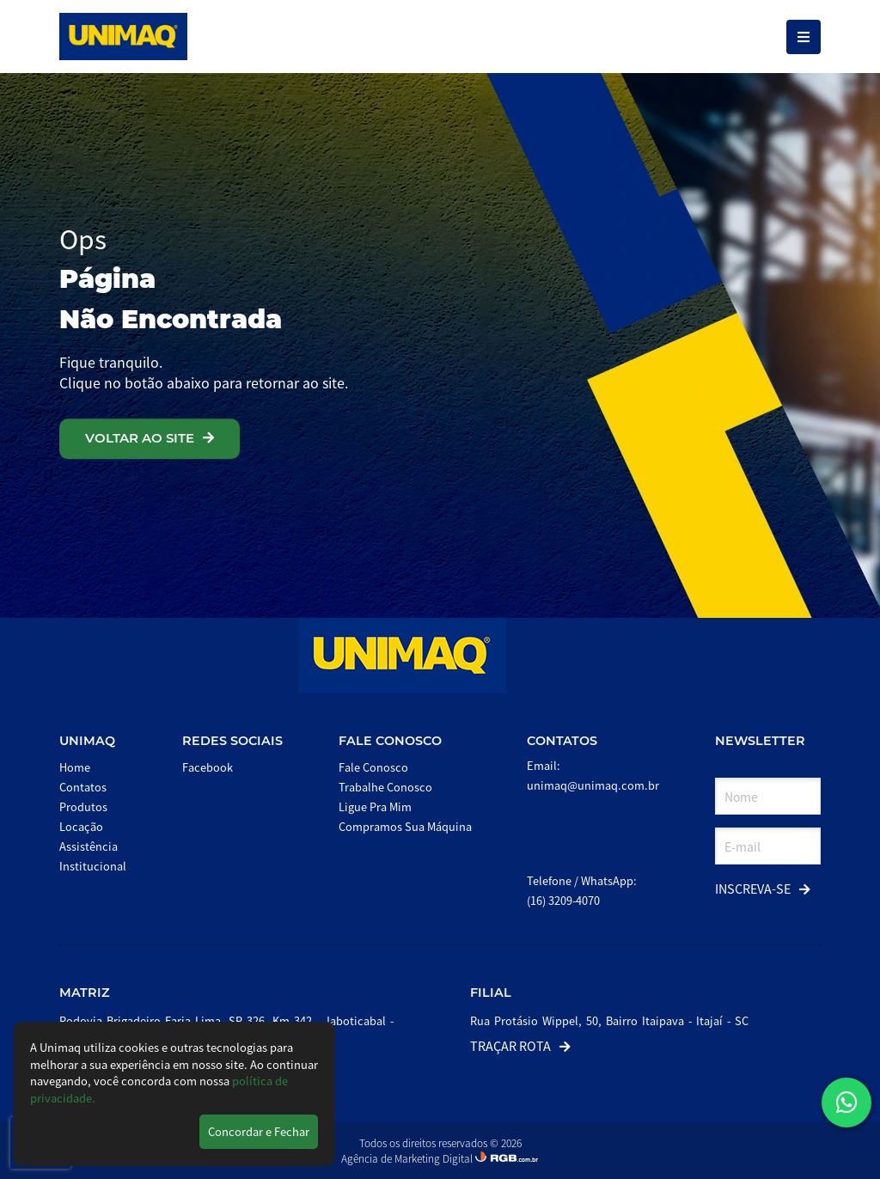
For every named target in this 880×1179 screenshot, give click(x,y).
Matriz (84, 992)
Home (74, 767)
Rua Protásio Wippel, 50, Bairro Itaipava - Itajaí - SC (609, 1020)
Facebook (207, 767)
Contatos (83, 787)
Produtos (83, 806)
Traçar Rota (520, 1045)
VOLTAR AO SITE (149, 438)
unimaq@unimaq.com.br (593, 785)
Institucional (92, 866)
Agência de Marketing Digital (408, 1158)
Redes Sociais (232, 740)
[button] (846, 1102)
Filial (490, 992)
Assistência (88, 846)
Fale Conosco (390, 740)
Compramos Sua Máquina (405, 826)
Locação (81, 826)
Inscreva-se (762, 888)
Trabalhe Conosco (385, 787)
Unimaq (87, 740)
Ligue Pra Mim (375, 806)
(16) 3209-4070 (563, 900)
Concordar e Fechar (258, 1131)
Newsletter (760, 740)
